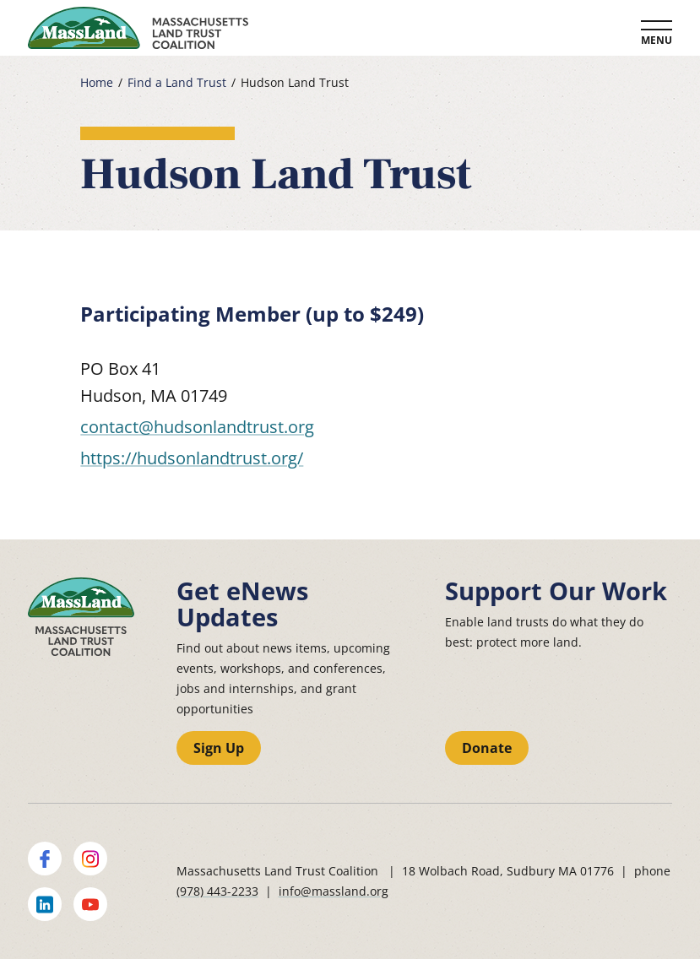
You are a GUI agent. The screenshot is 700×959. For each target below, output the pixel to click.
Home (96, 83)
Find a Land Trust (177, 83)
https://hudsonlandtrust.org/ (191, 458)
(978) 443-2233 (217, 891)
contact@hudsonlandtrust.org (197, 426)
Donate (487, 748)
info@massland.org (333, 891)
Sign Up (218, 748)
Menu (656, 40)
